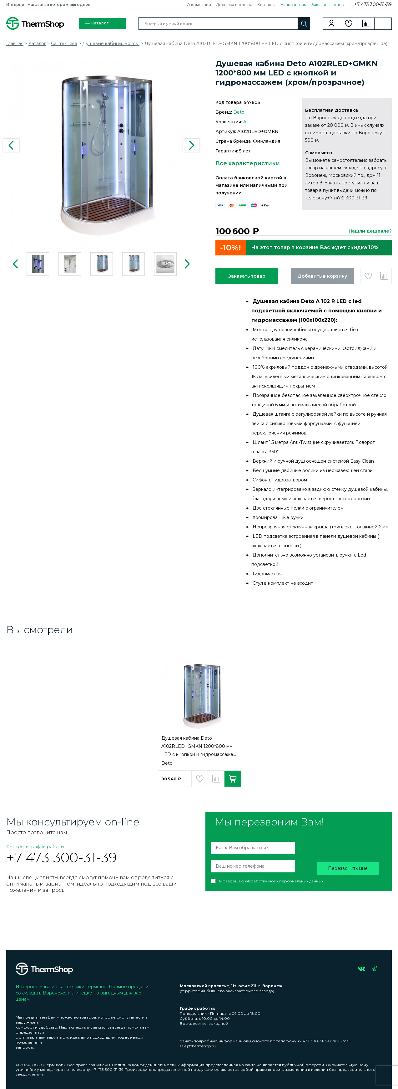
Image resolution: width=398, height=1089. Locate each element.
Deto (238, 112)
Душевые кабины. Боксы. (110, 43)
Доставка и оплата (234, 4)
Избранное (348, 23)
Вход (331, 23)
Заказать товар (246, 276)
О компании (199, 4)
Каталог (96, 23)
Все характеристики (247, 163)
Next (191, 145)
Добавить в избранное (368, 276)
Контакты (266, 4)
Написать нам (293, 4)
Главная (14, 43)
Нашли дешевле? (370, 231)
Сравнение (366, 23)
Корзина (383, 23)
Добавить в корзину (322, 276)
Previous (11, 145)
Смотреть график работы (35, 846)
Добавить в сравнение (383, 276)
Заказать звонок (328, 4)
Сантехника (64, 43)
